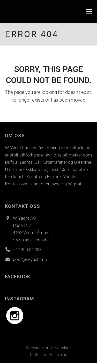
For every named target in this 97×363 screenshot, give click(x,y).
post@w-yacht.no (30, 259)
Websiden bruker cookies (48, 347)
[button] (89, 11)
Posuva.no (58, 354)
